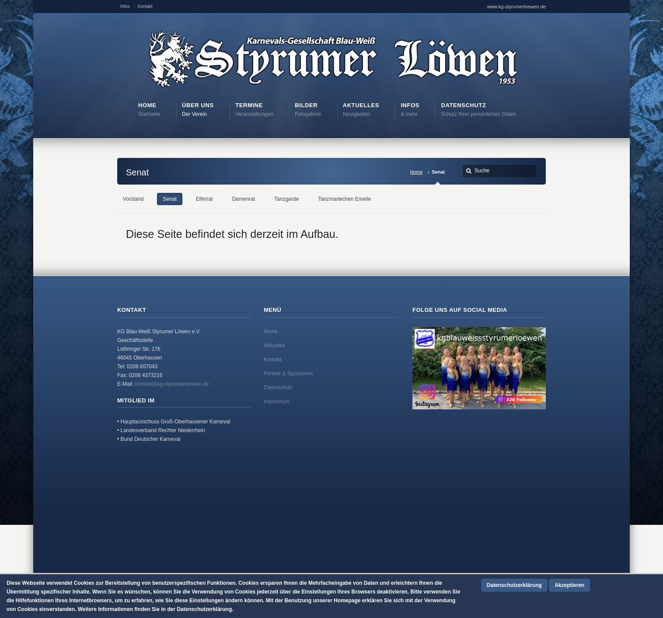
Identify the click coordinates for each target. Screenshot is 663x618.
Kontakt (145, 6)
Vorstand (133, 199)
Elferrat (204, 199)
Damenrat (243, 199)
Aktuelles (274, 345)
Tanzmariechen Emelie (344, 199)
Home (416, 172)
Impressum (277, 401)
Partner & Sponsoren (288, 373)
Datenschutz (278, 387)
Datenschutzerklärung (514, 585)
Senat (169, 199)
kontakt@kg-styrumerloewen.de (172, 384)
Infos (125, 6)
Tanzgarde (286, 199)
